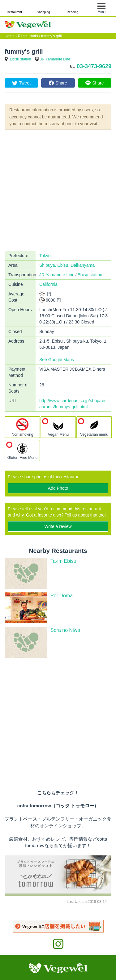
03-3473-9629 (94, 66)
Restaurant (14, 12)
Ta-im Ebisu (63, 561)
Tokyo (45, 255)
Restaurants (28, 36)
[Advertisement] (58, 190)
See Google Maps (56, 359)
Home (10, 36)
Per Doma (61, 595)
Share (61, 82)
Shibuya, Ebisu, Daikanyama (67, 265)
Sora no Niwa (65, 630)
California (48, 284)
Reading (72, 12)
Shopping (43, 12)
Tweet (24, 82)
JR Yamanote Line (55, 59)
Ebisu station (20, 59)
